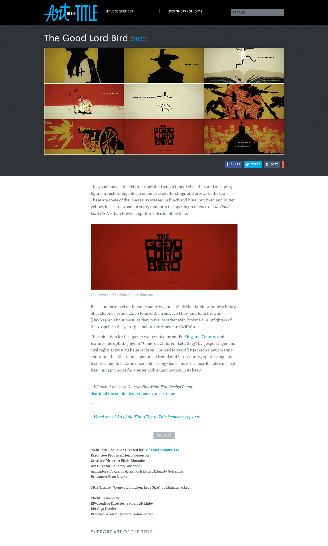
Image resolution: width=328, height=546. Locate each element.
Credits (164, 435)
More (283, 164)
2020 (139, 38)
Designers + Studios (192, 12)
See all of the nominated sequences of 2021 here (133, 394)
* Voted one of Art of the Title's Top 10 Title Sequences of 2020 (145, 417)
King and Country (200, 337)
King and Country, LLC (162, 450)
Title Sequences (125, 12)
